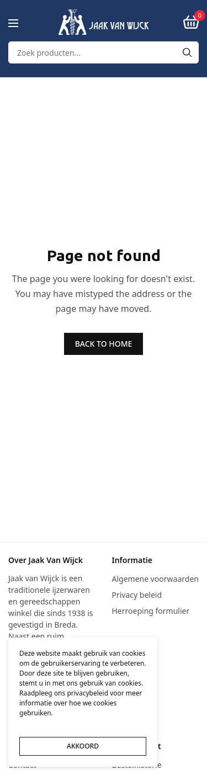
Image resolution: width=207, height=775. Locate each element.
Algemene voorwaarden (155, 579)
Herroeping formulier (151, 611)
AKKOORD (83, 746)
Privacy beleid (137, 595)
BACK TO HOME (103, 343)
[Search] (187, 52)
